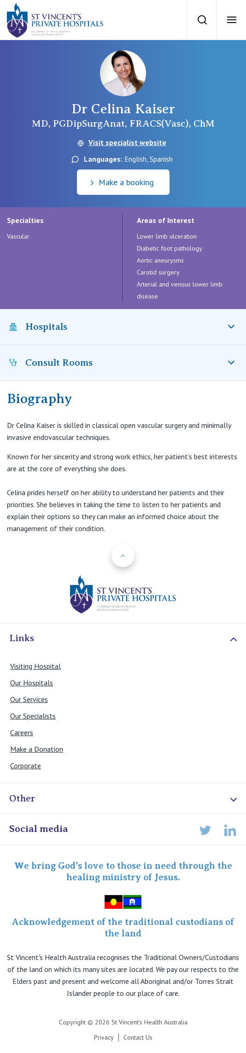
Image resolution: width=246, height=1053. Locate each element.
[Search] (202, 20)
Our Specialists (33, 715)
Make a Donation (36, 749)
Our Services (29, 699)
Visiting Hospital (35, 666)
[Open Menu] (231, 20)
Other (124, 799)
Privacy (104, 1037)
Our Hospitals (31, 682)
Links (124, 638)
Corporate (25, 765)
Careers (21, 732)
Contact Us (137, 1037)
